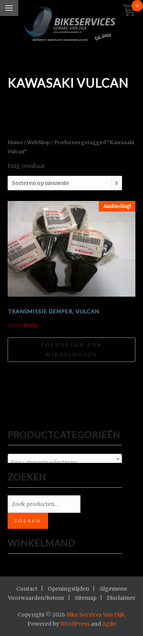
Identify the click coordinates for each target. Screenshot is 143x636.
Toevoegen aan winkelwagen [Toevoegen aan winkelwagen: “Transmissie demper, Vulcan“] (71, 350)
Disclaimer (121, 597)
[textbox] (65, 462)
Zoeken (28, 521)
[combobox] (65, 459)
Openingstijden (68, 588)
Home (15, 142)
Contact (26, 588)
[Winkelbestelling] (65, 183)
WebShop (38, 142)
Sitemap (85, 597)
